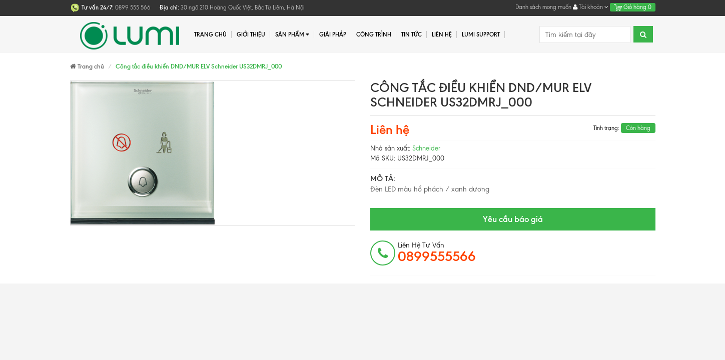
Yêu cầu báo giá (513, 219)
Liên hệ (442, 34)
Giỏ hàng (632, 7)
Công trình (373, 34)
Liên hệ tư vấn (437, 252)
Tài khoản (590, 7)
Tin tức (411, 34)
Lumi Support (481, 34)
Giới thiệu (251, 34)
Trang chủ (210, 34)
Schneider (426, 148)
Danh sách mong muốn (543, 7)
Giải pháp (332, 34)
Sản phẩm (292, 35)
